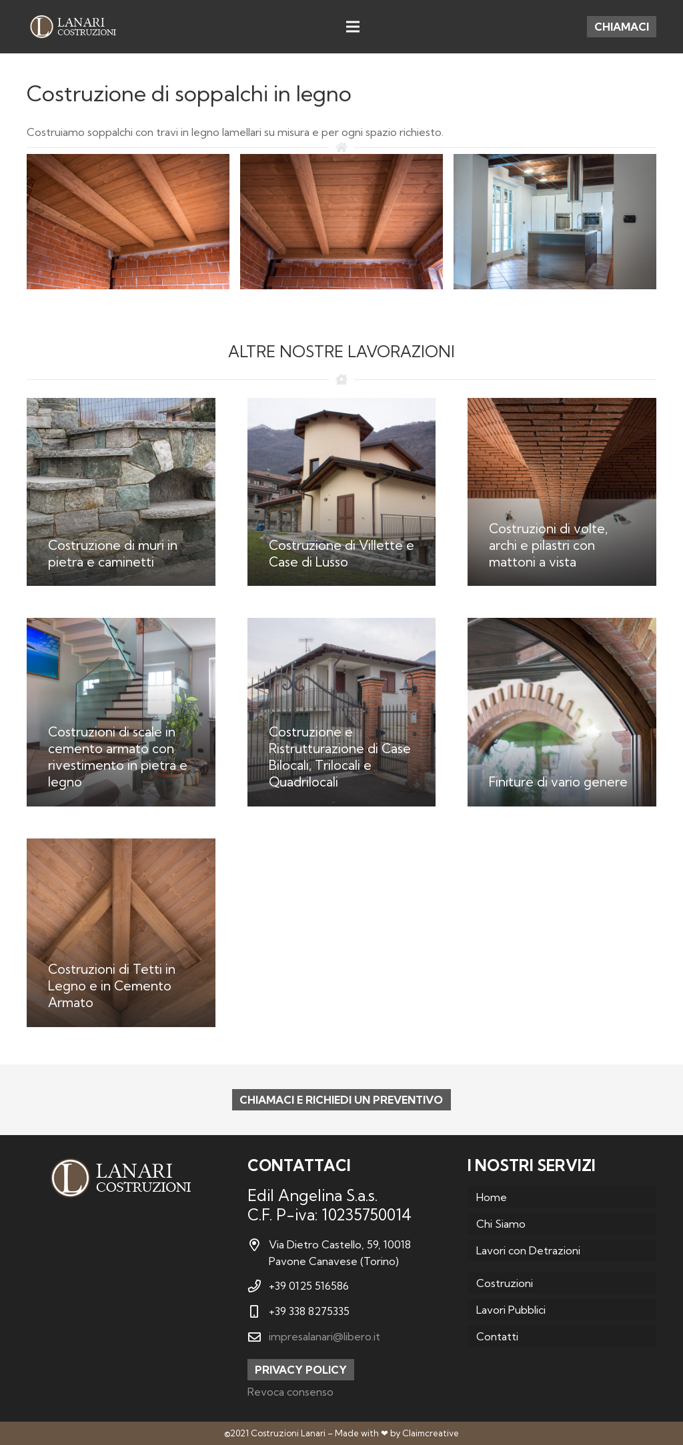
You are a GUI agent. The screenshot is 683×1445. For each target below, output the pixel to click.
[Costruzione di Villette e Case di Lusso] (341, 492)
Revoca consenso (290, 1391)
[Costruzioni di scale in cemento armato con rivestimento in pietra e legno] (121, 712)
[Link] (73, 26)
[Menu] (352, 26)
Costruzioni (504, 1283)
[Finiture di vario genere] (562, 712)
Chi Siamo (501, 1223)
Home (491, 1197)
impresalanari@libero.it (324, 1336)
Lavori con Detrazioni (528, 1250)
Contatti (497, 1336)
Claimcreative (430, 1433)
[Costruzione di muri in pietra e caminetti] (121, 492)
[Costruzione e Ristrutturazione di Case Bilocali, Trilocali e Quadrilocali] (341, 712)
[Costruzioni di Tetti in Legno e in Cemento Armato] (121, 932)
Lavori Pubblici (511, 1309)
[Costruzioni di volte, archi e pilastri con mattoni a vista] (562, 492)
